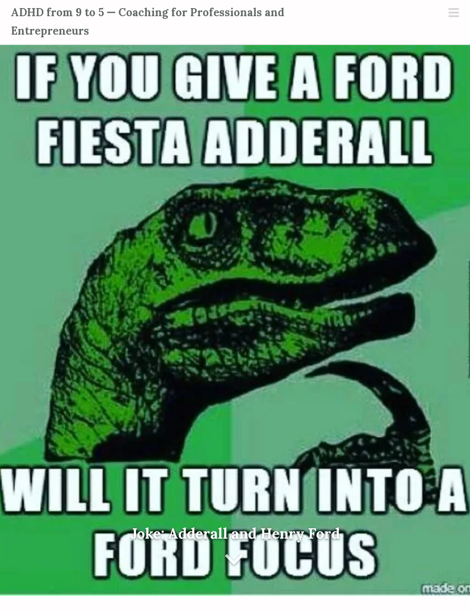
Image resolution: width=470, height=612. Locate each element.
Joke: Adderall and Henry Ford (235, 533)
